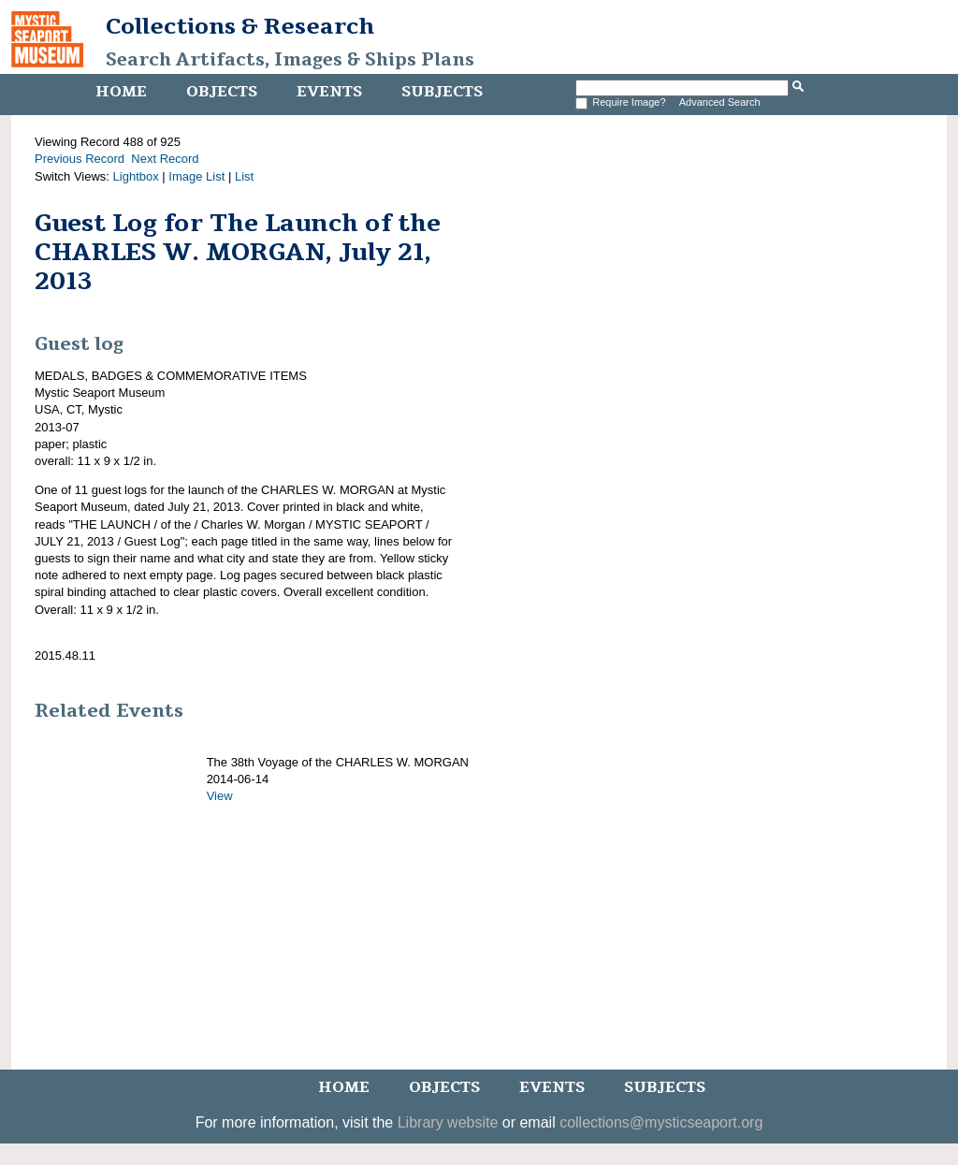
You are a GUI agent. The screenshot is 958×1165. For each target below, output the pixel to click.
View (220, 796)
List (244, 176)
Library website (448, 1122)
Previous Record (79, 159)
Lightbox (136, 176)
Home (121, 91)
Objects (221, 91)
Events (329, 91)
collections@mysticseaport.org (660, 1122)
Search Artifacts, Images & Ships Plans (290, 60)
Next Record (164, 159)
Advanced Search (720, 102)
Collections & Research (240, 26)
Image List (196, 176)
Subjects (442, 91)
